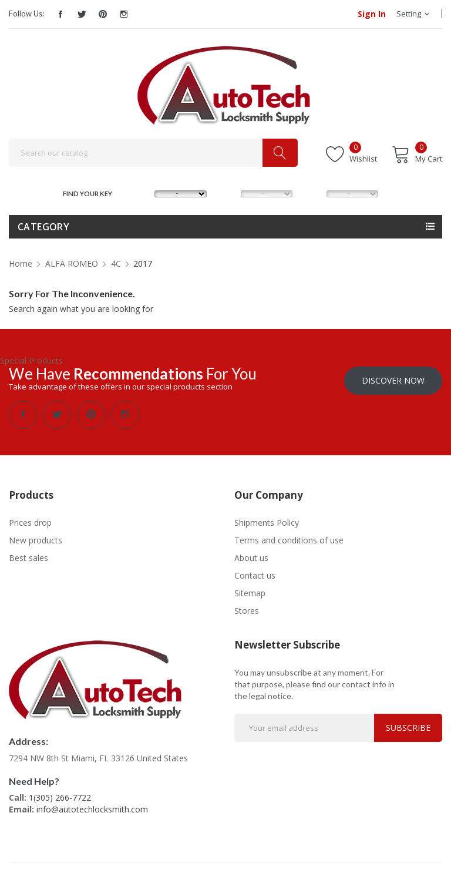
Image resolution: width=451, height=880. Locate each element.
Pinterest (102, 14)
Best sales (28, 557)
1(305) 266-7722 (60, 796)
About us (251, 557)
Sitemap (249, 592)
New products (35, 539)
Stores (246, 610)
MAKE (143, 192)
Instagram (124, 14)
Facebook (60, 14)
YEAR (313, 192)
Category (43, 226)
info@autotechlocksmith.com (92, 808)
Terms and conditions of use (289, 539)
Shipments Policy (266, 522)
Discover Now (393, 379)
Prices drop (30, 522)
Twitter (81, 14)
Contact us (254, 574)
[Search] (153, 153)
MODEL (229, 192)
